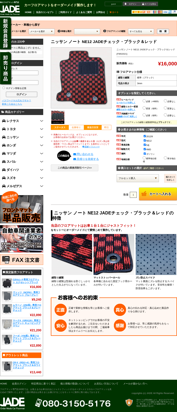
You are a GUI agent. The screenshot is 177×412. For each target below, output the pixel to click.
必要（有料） (151, 115)
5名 (147, 145)
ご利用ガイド (65, 12)
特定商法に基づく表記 (43, 383)
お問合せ (100, 12)
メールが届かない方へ (135, 383)
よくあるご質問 (84, 12)
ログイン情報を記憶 (14, 88)
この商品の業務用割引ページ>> (75, 168)
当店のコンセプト (45, 12)
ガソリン (149, 154)
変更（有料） (151, 108)
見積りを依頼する (86, 159)
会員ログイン (19, 383)
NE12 (148, 141)
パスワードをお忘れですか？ (16, 100)
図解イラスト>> (91, 147)
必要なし (170, 101)
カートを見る (150, 4)
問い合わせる (83, 154)
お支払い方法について (106, 383)
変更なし (170, 108)
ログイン (132, 4)
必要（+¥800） (151, 101)
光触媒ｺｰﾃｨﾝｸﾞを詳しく (127, 116)
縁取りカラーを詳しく (126, 109)
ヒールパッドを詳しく (126, 102)
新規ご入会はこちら (12, 104)
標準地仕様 (149, 158)
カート (114, 12)
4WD (147, 149)
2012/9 (148, 136)
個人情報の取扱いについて (74, 383)
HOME (28, 12)
